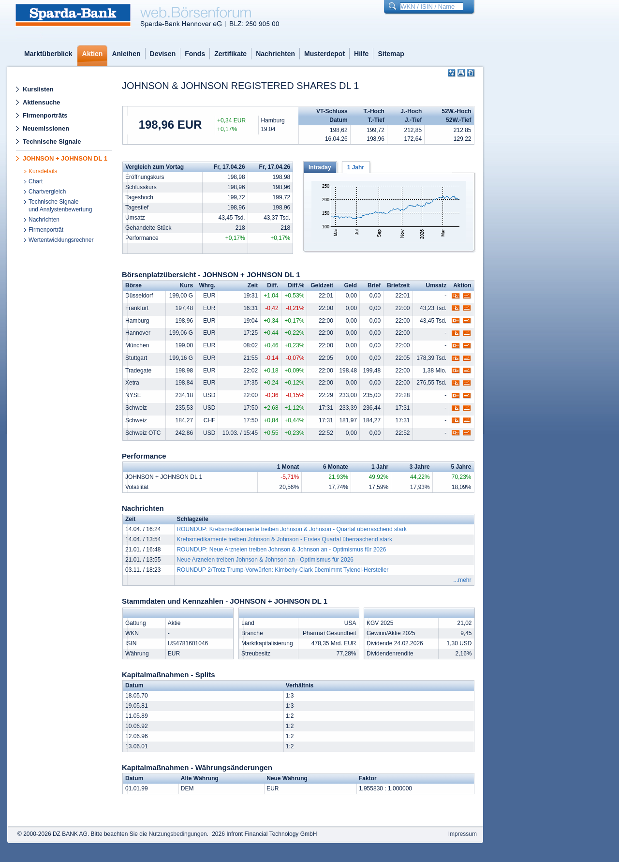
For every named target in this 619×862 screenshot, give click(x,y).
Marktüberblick (48, 54)
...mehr (462, 580)
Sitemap (391, 54)
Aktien (92, 54)
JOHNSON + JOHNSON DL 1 (65, 158)
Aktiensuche (41, 102)
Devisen (163, 54)
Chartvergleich (47, 191)
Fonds (195, 54)
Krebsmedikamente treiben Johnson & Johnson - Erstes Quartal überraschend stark (284, 539)
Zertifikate (230, 54)
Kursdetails (43, 171)
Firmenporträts (45, 115)
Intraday (320, 167)
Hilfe (361, 54)
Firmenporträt (46, 229)
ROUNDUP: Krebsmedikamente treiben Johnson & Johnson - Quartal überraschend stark (292, 529)
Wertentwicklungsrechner (61, 240)
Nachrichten (275, 54)
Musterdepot (324, 54)
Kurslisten (38, 89)
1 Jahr (355, 167)
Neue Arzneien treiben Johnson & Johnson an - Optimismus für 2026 (265, 559)
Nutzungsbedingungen (178, 834)
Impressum (462, 834)
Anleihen (126, 54)
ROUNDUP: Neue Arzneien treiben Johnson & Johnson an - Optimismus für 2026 (281, 549)
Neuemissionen (46, 128)
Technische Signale (52, 141)
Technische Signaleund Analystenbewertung (60, 205)
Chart (36, 181)
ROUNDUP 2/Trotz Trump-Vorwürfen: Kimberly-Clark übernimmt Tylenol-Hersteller (282, 569)
